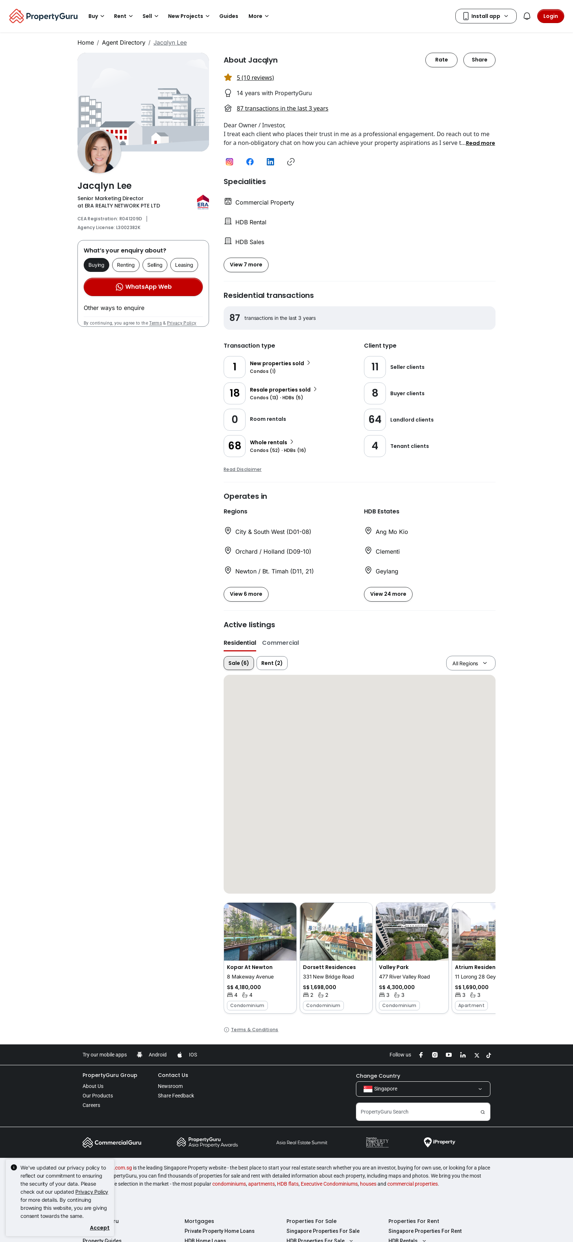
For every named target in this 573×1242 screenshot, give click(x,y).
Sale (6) (238, 663)
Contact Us (173, 1075)
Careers (91, 1105)
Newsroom (170, 1086)
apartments (261, 1184)
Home (85, 42)
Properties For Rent (413, 1221)
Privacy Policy (181, 323)
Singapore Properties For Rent (425, 1231)
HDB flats (288, 1184)
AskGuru (93, 1231)
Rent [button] (124, 16)
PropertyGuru (101, 1221)
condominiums (229, 1184)
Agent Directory (123, 42)
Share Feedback (176, 1096)
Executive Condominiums (329, 1184)
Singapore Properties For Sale (323, 1231)
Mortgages (199, 1221)
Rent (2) (272, 663)
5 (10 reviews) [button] (255, 78)
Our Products (98, 1096)
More (259, 16)
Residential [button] (240, 643)
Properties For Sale (311, 1221)
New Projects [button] (190, 16)
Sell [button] (152, 16)
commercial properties (412, 1184)
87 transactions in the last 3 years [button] (282, 108)
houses (368, 1184)
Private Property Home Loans (220, 1231)
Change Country (378, 1076)
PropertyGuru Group (110, 1075)
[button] (480, 143)
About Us (93, 1086)
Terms (155, 323)
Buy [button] (97, 16)
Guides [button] (228, 16)
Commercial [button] (280, 643)
